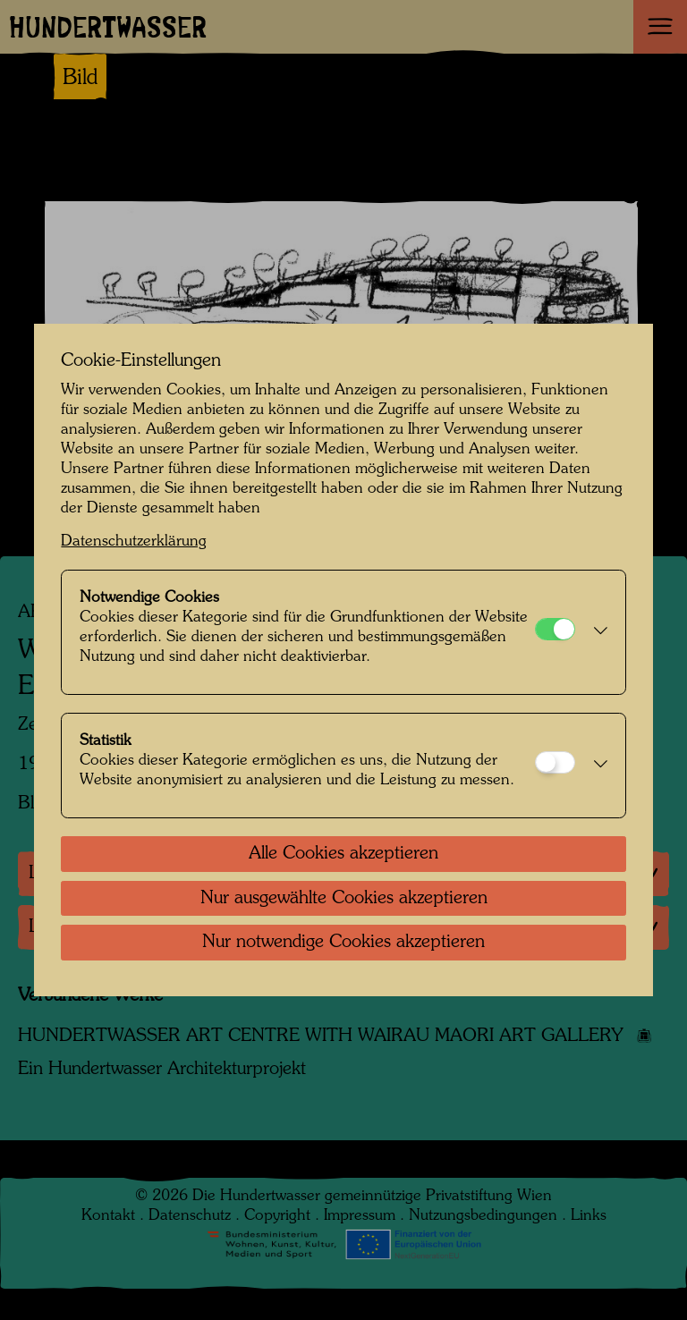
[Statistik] (555, 762)
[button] (595, 632)
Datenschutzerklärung (134, 541)
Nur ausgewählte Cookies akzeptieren (344, 899)
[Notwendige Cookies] (555, 629)
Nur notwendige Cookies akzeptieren (343, 943)
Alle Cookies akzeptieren (343, 854)
